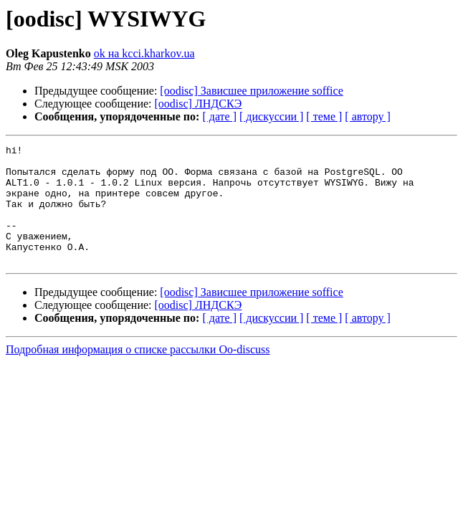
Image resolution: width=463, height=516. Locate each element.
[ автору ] (367, 116)
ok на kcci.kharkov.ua (144, 53)
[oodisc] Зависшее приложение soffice (251, 91)
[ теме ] (324, 116)
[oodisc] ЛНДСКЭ (198, 103)
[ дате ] (219, 116)
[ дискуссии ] (271, 116)
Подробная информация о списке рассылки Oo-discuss (138, 373)
